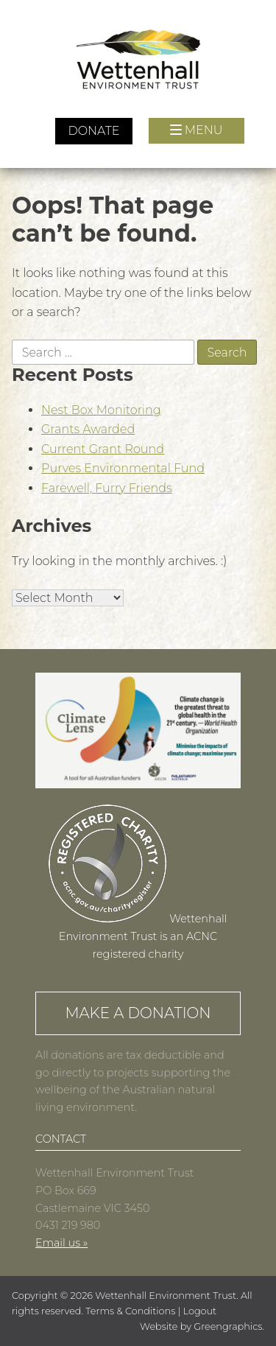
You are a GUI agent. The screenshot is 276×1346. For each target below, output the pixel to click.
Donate (93, 131)
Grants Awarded (88, 429)
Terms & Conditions (130, 1311)
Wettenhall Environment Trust (165, 1295)
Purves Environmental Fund (123, 468)
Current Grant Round (102, 449)
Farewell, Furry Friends (106, 488)
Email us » (61, 1242)
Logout (200, 1311)
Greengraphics (228, 1326)
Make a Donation (137, 1013)
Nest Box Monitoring (101, 410)
